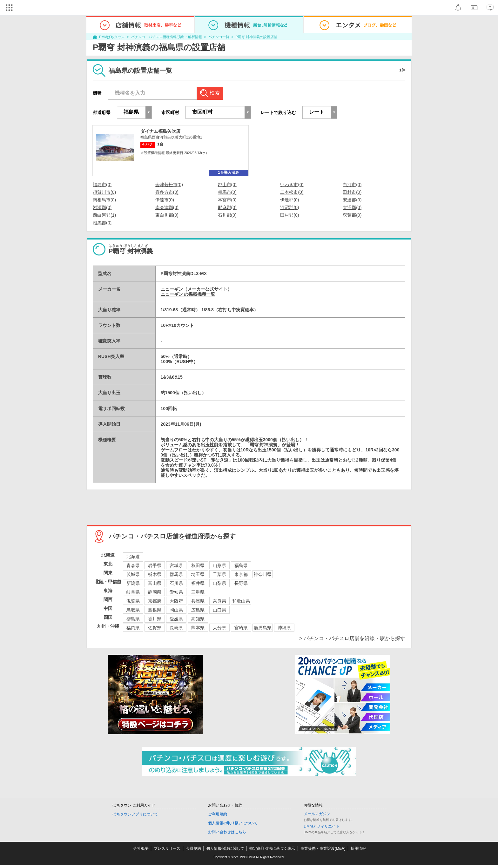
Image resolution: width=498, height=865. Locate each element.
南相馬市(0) (104, 200)
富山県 (154, 583)
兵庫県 (198, 601)
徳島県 (133, 618)
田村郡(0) (289, 215)
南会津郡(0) (166, 207)
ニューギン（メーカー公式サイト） (196, 289)
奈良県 (219, 601)
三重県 (198, 592)
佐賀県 (154, 627)
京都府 (154, 601)
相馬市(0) (227, 192)
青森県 (133, 565)
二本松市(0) (291, 192)
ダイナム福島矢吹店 (160, 131)
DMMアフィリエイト (322, 826)
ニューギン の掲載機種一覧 (188, 294)
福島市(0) (102, 184)
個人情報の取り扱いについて (233, 823)
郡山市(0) (227, 184)
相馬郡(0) (102, 222)
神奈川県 (263, 574)
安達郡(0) (352, 200)
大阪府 (176, 601)
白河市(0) (352, 184)
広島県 (198, 609)
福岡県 (133, 627)
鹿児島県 (263, 627)
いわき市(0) (291, 184)
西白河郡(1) (104, 215)
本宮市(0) (227, 200)
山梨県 (219, 583)
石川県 (176, 583)
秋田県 (198, 565)
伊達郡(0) (289, 200)
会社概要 (141, 848)
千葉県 (219, 574)
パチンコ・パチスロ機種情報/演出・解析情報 (166, 37)
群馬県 (176, 574)
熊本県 (198, 627)
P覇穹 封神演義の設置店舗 (256, 37)
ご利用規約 (217, 814)
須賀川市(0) (104, 192)
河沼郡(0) (289, 207)
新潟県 (133, 583)
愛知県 (176, 592)
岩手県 (154, 565)
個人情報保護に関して (225, 848)
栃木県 (154, 574)
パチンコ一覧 (218, 37)
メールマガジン (317, 814)
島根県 (154, 609)
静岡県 (154, 592)
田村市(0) (352, 192)
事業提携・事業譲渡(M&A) (323, 848)
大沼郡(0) (352, 207)
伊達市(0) (164, 200)
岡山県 (176, 609)
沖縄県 (284, 627)
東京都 (241, 574)
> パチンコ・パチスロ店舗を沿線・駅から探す (352, 638)
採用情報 (358, 848)
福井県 (198, 583)
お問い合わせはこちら (227, 832)
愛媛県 (176, 618)
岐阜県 (133, 592)
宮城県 (176, 565)
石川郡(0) (227, 215)
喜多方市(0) (166, 192)
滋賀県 (133, 601)
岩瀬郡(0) (102, 207)
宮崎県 (241, 627)
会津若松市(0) (169, 184)
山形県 (219, 565)
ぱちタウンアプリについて (135, 814)
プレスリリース (167, 848)
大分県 (219, 627)
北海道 (133, 556)
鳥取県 (133, 609)
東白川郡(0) (166, 215)
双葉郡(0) (352, 215)
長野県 (241, 583)
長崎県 (176, 627)
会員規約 (193, 848)
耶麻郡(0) (227, 207)
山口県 (219, 609)
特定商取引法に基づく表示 (272, 848)
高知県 (198, 618)
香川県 (154, 618)
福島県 (241, 565)
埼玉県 (198, 574)
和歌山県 (241, 601)
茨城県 (133, 574)
